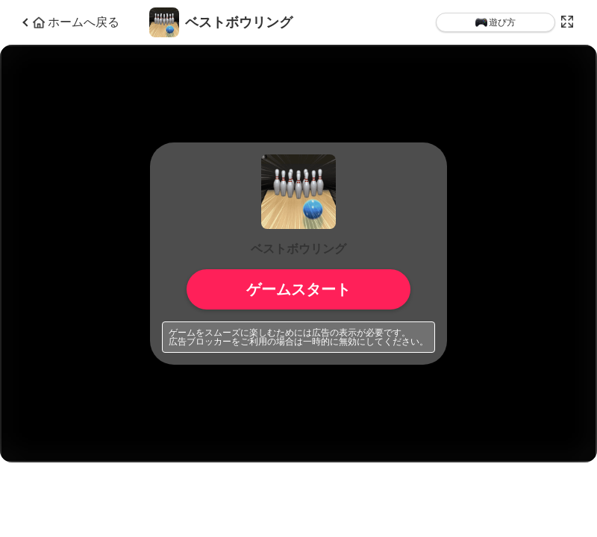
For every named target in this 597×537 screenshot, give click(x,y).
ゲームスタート (298, 289)
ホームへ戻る (76, 22)
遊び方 (495, 22)
